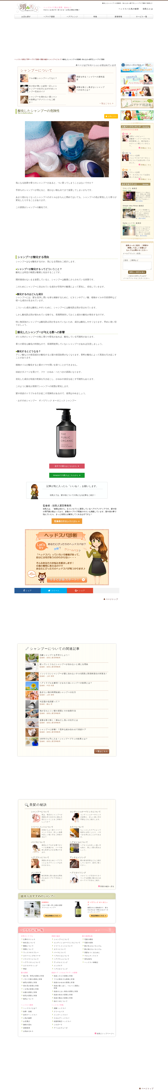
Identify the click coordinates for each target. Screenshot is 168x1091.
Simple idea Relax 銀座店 (133, 206)
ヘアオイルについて (79, 842)
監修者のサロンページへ (67, 521)
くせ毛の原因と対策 (31, 989)
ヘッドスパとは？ (30, 1008)
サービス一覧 (141, 17)
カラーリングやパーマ (32, 956)
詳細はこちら (145, 148)
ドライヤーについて (31, 959)
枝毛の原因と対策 (30, 996)
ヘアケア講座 (49, 17)
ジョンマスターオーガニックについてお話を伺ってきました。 (139, 160)
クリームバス (59, 1011)
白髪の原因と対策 (30, 992)
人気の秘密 (27, 1018)
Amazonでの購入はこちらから (67, 475)
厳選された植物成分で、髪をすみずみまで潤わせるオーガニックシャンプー (98, 910)
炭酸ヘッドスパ (60, 1008)
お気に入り (111, 116)
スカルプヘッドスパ (61, 1018)
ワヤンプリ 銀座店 (130, 188)
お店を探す (26, 17)
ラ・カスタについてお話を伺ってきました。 (139, 176)
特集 (95, 17)
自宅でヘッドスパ (30, 1015)
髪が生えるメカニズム (93, 946)
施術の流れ (27, 1025)
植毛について (28, 999)
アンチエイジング (78, 857)
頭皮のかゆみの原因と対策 (64, 982)
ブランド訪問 (134, 155)
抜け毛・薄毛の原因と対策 (33, 976)
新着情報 (118, 17)
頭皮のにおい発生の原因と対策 (66, 991)
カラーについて (77, 827)
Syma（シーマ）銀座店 (132, 223)
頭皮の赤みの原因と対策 (63, 995)
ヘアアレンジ (72, 17)
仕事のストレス (29, 939)
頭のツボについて (61, 1001)
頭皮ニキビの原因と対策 (63, 976)
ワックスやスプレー (31, 952)
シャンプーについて (40, 812)
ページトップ (111, 599)
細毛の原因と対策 (30, 982)
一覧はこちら (106, 103)
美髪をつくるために (92, 952)
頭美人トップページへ (104, 1033)
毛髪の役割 (88, 943)
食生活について (29, 943)
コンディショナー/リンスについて (85, 812)
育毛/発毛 (88, 959)
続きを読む (139, 201)
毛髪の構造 (88, 939)
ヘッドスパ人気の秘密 (129, 9)
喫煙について (28, 949)
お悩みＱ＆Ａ (28, 1031)
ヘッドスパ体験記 (91, 962)
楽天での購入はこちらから (67, 466)
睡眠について (28, 946)
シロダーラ (58, 1025)
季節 (25, 969)
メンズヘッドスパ (61, 1015)
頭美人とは (148, 9)
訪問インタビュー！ (137, 136)
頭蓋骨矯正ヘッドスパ (62, 1021)
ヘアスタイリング (78, 873)
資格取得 (26, 1028)
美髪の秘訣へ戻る (106, 886)
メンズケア (36, 873)
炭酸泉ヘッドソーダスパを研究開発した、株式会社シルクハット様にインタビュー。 (139, 142)
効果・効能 (27, 1011)
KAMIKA (45, 902)
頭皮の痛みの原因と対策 (63, 998)
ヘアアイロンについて (32, 962)
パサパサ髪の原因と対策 (32, 979)
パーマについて (38, 842)
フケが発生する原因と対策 (64, 979)
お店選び (26, 1021)
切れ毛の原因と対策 (31, 986)
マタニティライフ (91, 956)
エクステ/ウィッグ (30, 966)
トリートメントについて (42, 827)
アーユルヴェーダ (61, 1028)
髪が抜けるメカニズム (93, 949)
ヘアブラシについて (40, 857)
